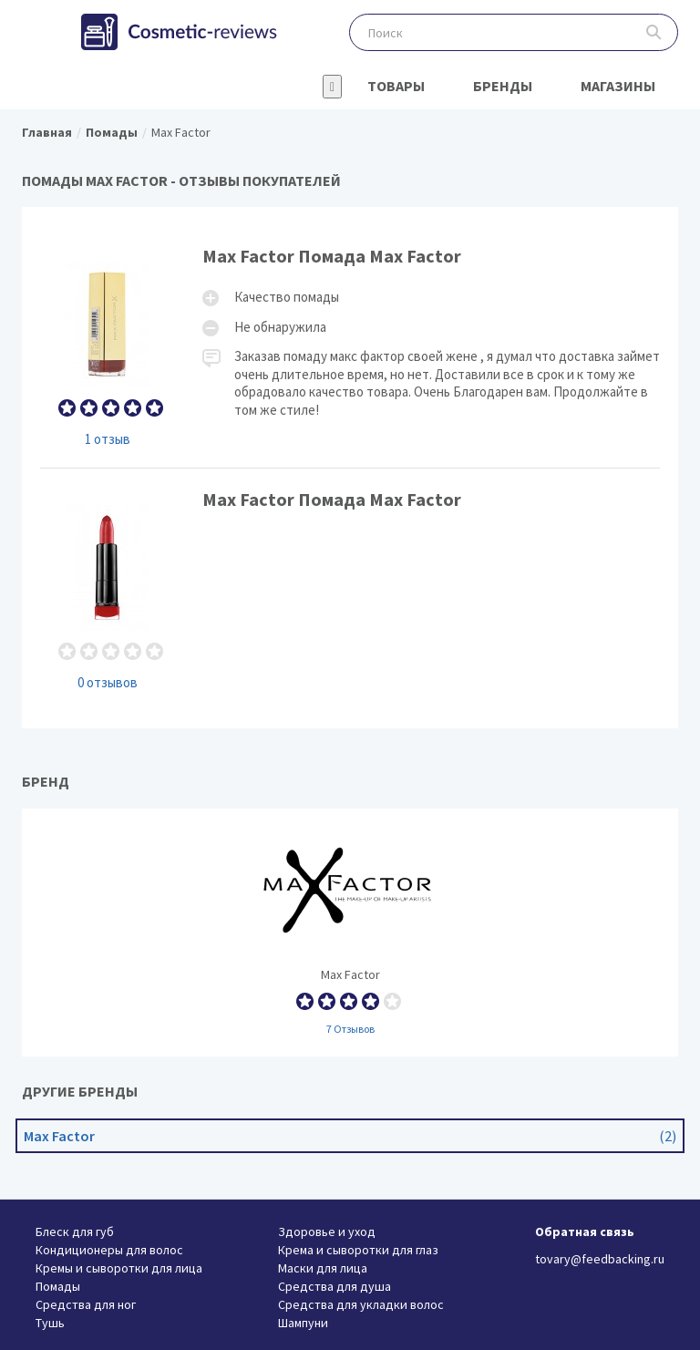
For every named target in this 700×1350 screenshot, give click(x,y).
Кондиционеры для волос (109, 1250)
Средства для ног (86, 1304)
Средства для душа (334, 1286)
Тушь (50, 1322)
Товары (396, 86)
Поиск (654, 32)
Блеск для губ (75, 1231)
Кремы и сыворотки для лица (119, 1268)
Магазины (618, 86)
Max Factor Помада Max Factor (350, 346)
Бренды (502, 86)
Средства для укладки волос (361, 1304)
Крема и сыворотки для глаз (358, 1250)
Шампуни (303, 1322)
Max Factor (350, 932)
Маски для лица (322, 1268)
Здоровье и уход (327, 1231)
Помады (58, 1286)
